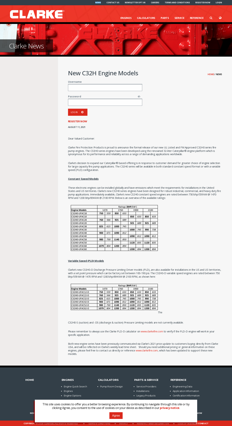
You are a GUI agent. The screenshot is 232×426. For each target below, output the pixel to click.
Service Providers (146, 386)
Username (75, 81)
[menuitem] (98, 2)
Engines (126, 18)
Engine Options (72, 395)
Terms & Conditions (99, 423)
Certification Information (186, 395)
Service (179, 18)
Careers (155, 2)
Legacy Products (146, 395)
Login (219, 2)
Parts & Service (146, 380)
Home (211, 74)
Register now (202, 2)
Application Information (186, 391)
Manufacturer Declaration (153, 423)
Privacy (123, 423)
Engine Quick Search (75, 386)
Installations (142, 391)
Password (74, 96)
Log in (78, 112)
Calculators (146, 18)
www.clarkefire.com (152, 331)
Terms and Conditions (177, 2)
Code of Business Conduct (193, 423)
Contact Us (112, 2)
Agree (116, 415)
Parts (165, 18)
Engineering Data (182, 386)
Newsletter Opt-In (135, 2)
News (98, 2)
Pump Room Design (111, 386)
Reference (197, 18)
